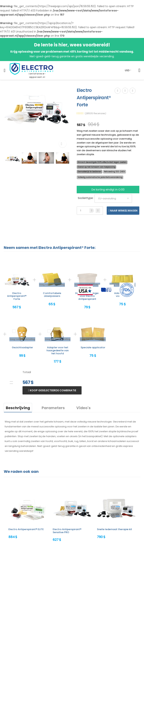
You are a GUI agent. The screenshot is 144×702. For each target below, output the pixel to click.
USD (127, 70)
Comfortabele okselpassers (52, 294)
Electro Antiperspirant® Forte (16, 296)
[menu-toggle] (4, 70)
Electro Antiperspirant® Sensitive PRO (67, 530)
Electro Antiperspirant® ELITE (26, 529)
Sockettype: (85, 198)
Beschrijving (18, 407)
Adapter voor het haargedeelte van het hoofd (57, 350)
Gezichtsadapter (22, 347)
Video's (83, 407)
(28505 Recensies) (95, 113)
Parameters (53, 407)
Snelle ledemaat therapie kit (114, 529)
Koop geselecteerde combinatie (52, 390)
